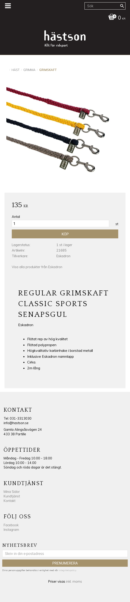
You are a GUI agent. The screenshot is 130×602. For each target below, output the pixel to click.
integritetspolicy (67, 570)
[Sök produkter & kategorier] (104, 6)
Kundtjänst (12, 496)
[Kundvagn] (63, 18)
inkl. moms (74, 581)
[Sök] (122, 6)
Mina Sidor (12, 492)
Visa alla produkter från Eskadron (37, 267)
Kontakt (9, 501)
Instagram (11, 530)
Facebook (11, 525)
